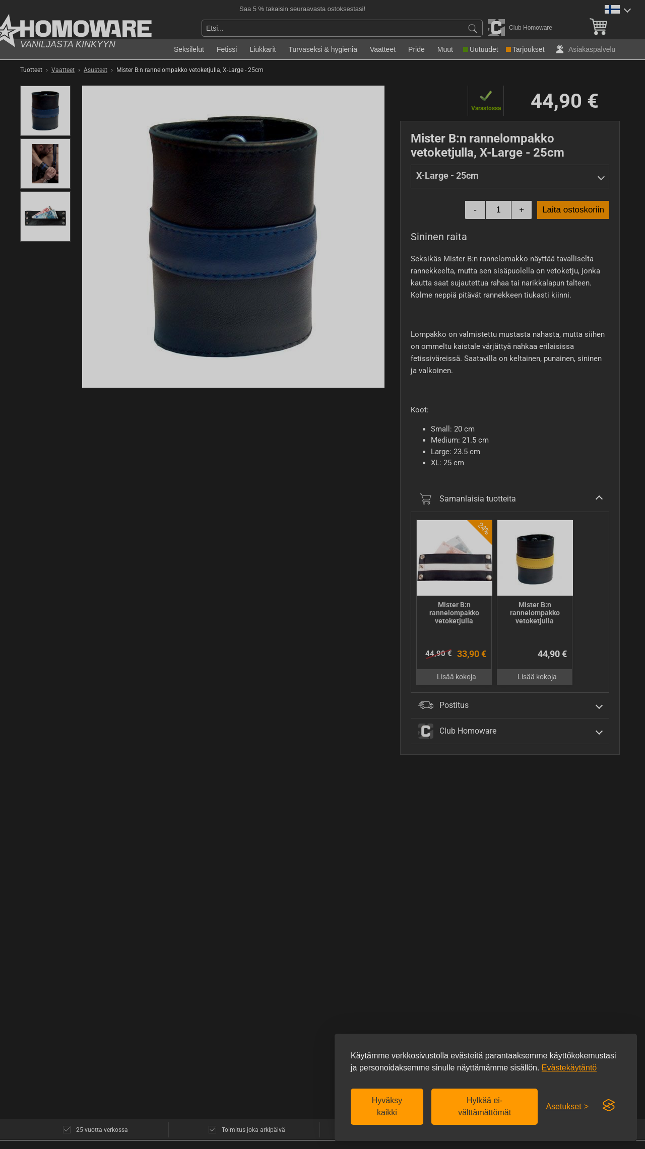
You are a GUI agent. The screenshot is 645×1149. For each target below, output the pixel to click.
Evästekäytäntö (569, 1067)
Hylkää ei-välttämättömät (484, 1106)
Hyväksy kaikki (387, 1106)
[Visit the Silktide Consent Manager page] (609, 1106)
